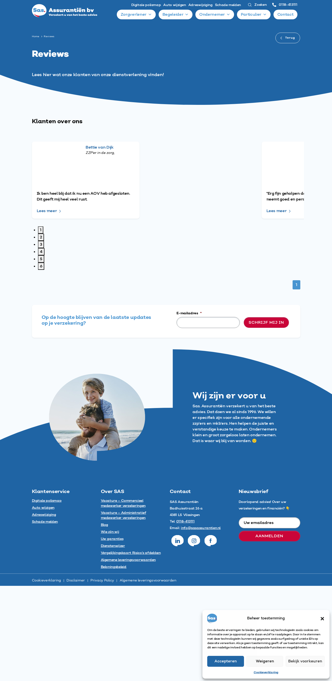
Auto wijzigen (174, 5)
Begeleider (176, 14)
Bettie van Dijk (111, 147)
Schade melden (228, 5)
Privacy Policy (102, 675)
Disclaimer (75, 675)
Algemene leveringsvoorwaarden (148, 675)
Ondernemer (214, 14)
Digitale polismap (146, 5)
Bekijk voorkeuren (305, 661)
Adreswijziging (200, 5)
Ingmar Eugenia (250, 302)
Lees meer (47, 182)
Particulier (254, 14)
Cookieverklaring (266, 672)
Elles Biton (245, 147)
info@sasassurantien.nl (201, 623)
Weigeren (265, 661)
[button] (322, 618)
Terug (287, 38)
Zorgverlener (136, 14)
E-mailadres (189, 408)
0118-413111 (284, 4)
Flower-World (248, 213)
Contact (285, 14)
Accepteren (225, 661)
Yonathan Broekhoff (117, 302)
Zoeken (257, 4)
